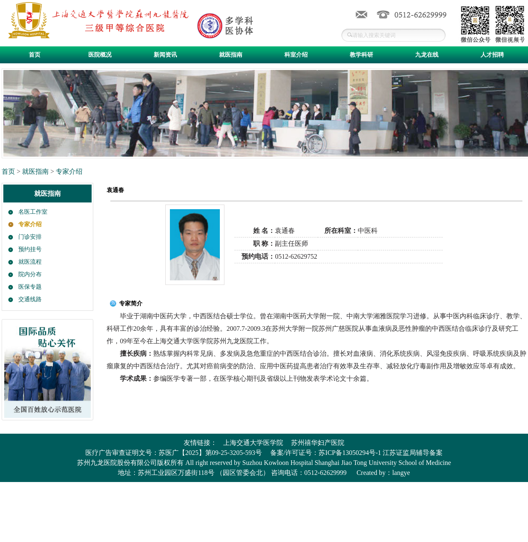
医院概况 (100, 55)
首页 (34, 55)
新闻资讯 (165, 55)
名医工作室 (32, 212)
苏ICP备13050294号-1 (350, 452)
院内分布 (30, 274)
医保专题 (30, 287)
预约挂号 (30, 249)
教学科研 (361, 55)
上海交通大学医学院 (253, 442)
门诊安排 (30, 237)
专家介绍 (69, 171)
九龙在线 (426, 55)
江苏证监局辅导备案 (413, 452)
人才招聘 (492, 55)
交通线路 (30, 299)
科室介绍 (296, 55)
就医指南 (230, 55)
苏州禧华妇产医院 (317, 442)
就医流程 (30, 262)
